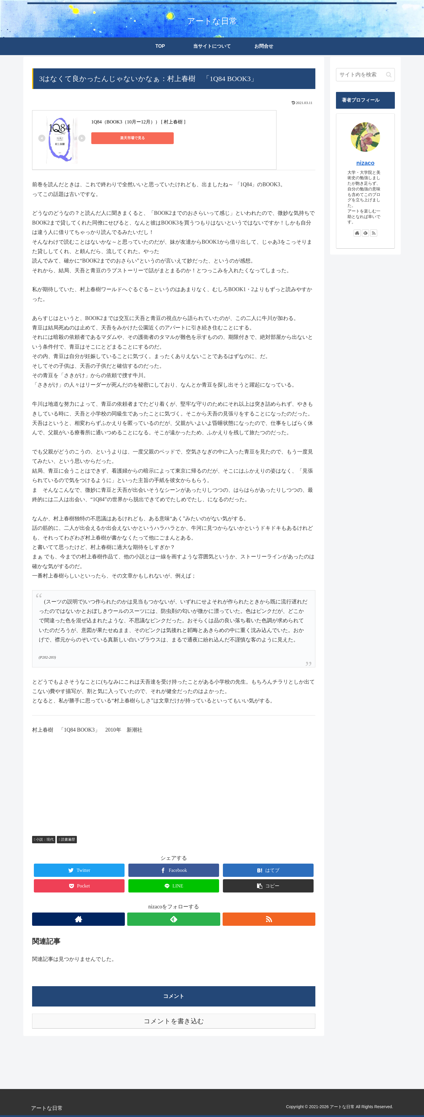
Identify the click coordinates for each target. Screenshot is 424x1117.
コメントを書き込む (174, 1021)
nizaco (365, 163)
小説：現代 (44, 839)
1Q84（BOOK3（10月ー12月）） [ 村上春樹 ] (138, 121)
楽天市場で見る (117, 138)
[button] (389, 74)
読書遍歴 (67, 839)
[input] (365, 74)
